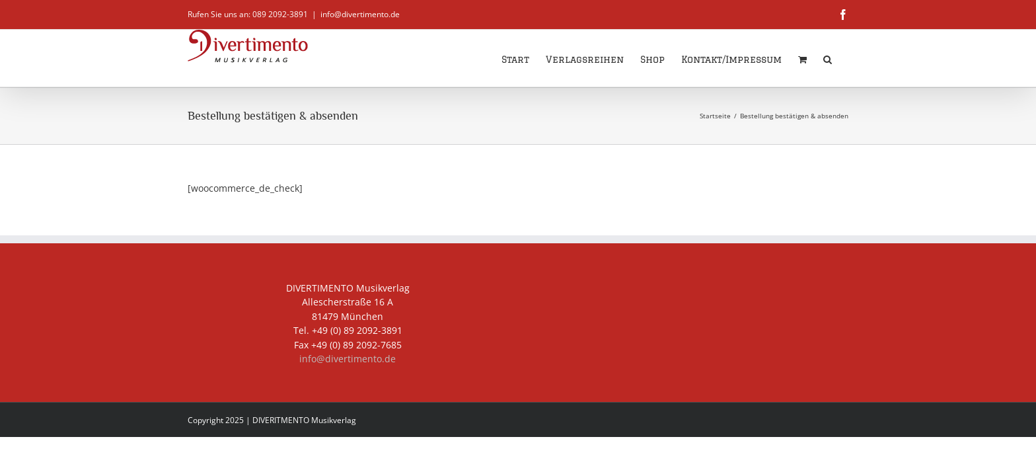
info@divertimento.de (360, 14)
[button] (844, 58)
